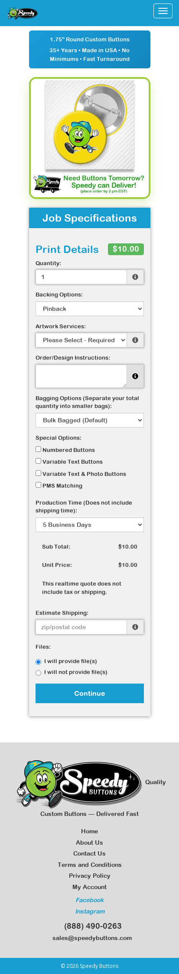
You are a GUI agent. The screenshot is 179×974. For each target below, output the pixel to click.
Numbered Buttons (65, 449)
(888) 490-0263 (90, 925)
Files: (43, 647)
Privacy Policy (90, 875)
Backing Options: (59, 294)
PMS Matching (59, 485)
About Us (89, 842)
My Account (89, 886)
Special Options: (58, 438)
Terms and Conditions (90, 864)
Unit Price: (57, 565)
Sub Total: (56, 546)
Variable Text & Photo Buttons (81, 473)
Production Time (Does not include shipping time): (84, 506)
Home (89, 831)
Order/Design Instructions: (73, 357)
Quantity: (48, 263)
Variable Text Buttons (69, 461)
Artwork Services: (61, 326)
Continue (89, 693)
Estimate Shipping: (62, 613)
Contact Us (89, 853)
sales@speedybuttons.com (89, 937)
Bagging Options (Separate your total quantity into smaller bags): (87, 402)
